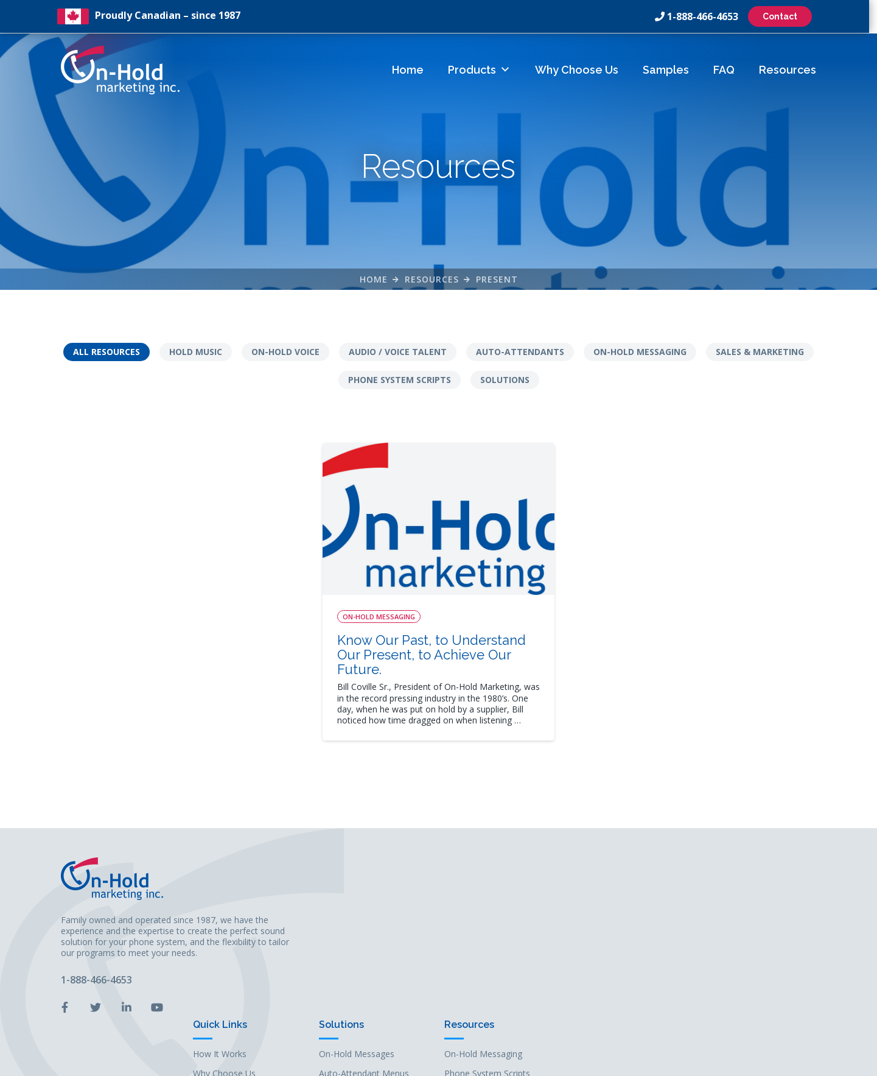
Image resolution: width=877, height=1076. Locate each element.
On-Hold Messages (620, 891)
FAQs (467, 951)
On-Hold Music (611, 931)
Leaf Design (521, 1060)
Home (408, 69)
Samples (666, 69)
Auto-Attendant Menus (627, 911)
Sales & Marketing (760, 352)
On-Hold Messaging (640, 352)
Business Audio (612, 951)
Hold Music (195, 352)
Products (479, 69)
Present (497, 279)
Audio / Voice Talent (398, 352)
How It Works (483, 891)
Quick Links (483, 862)
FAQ (724, 69)
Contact (784, 16)
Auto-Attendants (520, 352)
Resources (787, 69)
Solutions (504, 380)
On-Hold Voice (285, 352)
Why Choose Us (576, 69)
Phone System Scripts (399, 380)
